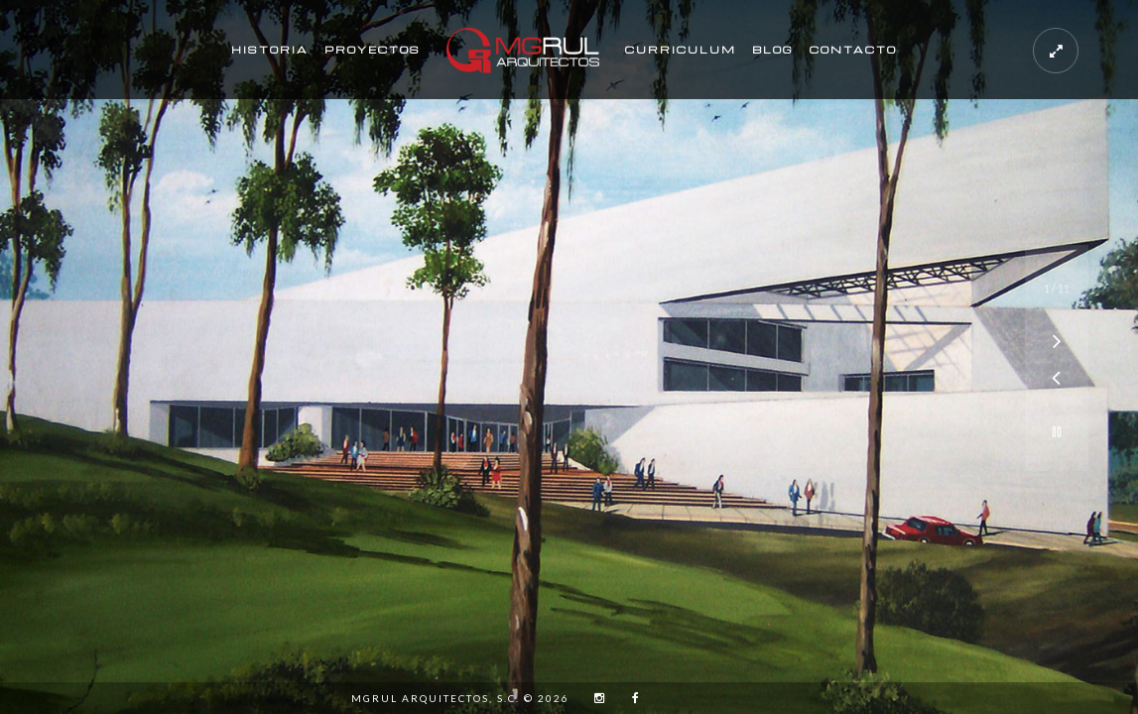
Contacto (853, 50)
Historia (270, 50)
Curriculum (680, 50)
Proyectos (372, 50)
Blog (773, 50)
